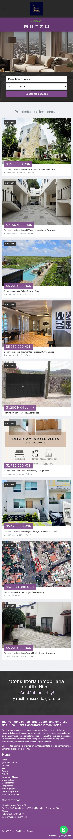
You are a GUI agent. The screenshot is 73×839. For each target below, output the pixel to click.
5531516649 (36, 21)
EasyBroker (66, 835)
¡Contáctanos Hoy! (36, 692)
